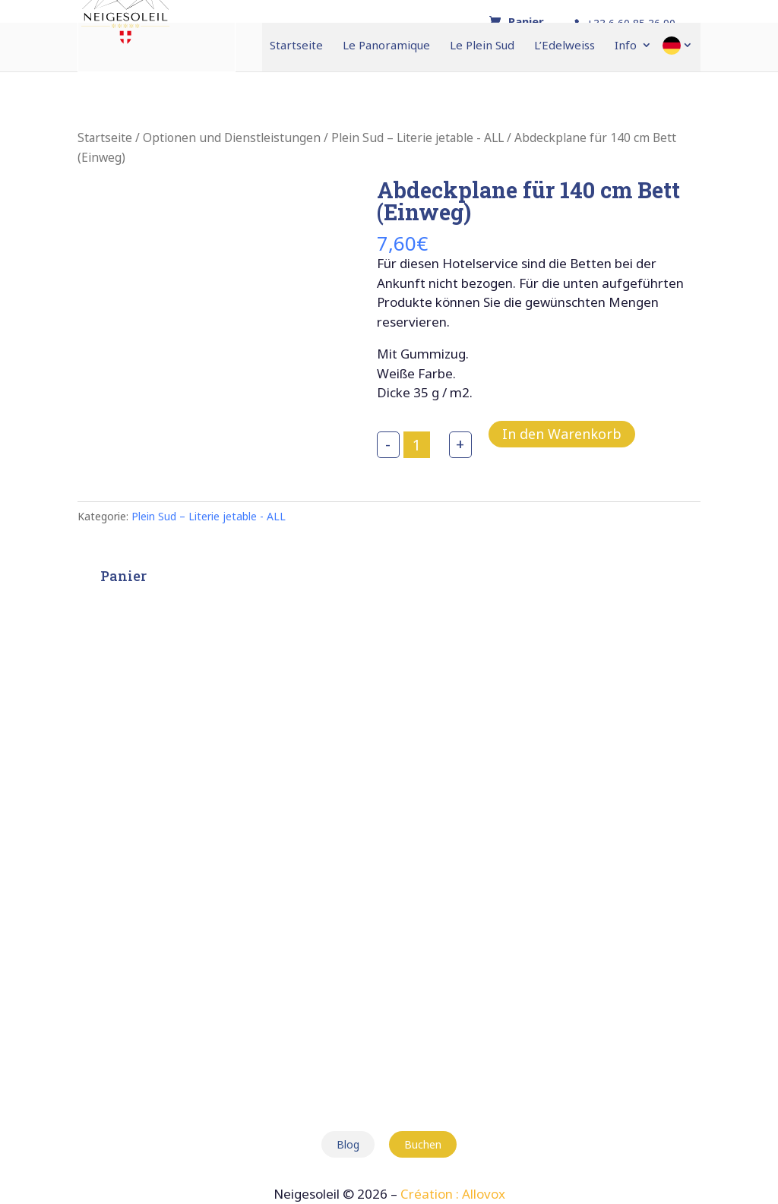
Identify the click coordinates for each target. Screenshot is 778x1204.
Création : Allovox (452, 1193)
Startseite (296, 46)
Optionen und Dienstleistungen (232, 137)
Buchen (422, 1144)
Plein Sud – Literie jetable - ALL (417, 137)
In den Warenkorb (561, 434)
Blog (348, 1144)
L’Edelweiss (564, 46)
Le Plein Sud (482, 46)
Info (626, 46)
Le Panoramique (386, 46)
